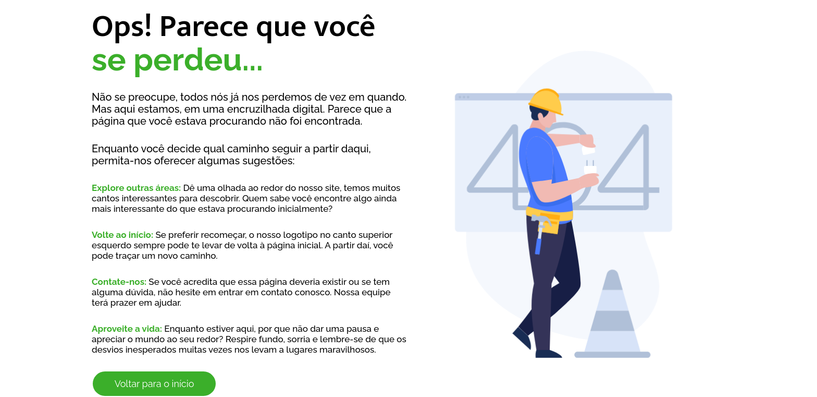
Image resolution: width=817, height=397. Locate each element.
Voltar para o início (154, 383)
